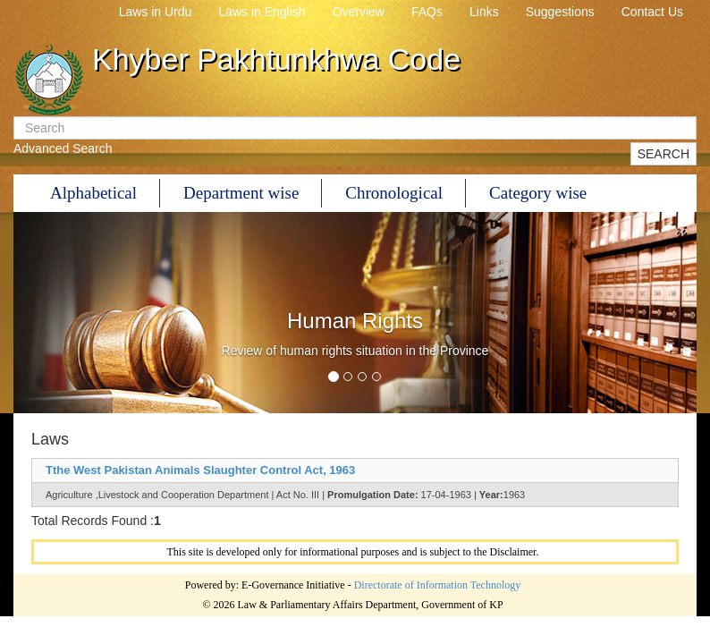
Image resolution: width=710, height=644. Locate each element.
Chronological (394, 192)
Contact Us (652, 11)
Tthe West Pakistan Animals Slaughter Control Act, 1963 (200, 470)
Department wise (241, 192)
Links (484, 11)
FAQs (427, 11)
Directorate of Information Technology (437, 585)
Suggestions (560, 11)
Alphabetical (93, 192)
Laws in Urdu (155, 11)
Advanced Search (63, 148)
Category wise (538, 192)
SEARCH (663, 154)
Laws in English (261, 11)
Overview (359, 11)
